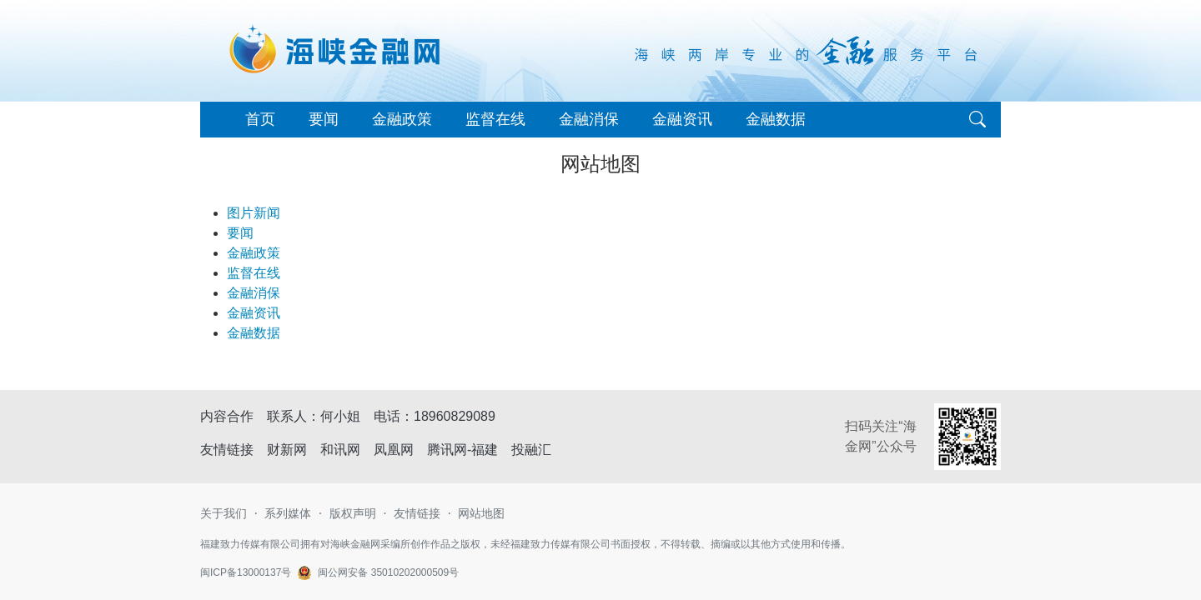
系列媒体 (287, 513)
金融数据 (776, 119)
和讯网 (340, 449)
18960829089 (454, 416)
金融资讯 (682, 119)
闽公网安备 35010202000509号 (388, 572)
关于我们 (223, 513)
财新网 (287, 449)
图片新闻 (253, 213)
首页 (260, 119)
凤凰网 (394, 449)
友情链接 (417, 513)
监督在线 (495, 119)
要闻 (324, 119)
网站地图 (481, 513)
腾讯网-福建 (462, 449)
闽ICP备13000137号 (245, 572)
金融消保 (589, 119)
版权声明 (352, 513)
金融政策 (402, 119)
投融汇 (531, 449)
